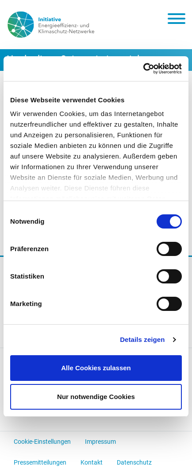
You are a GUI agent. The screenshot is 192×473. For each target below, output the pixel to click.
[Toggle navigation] (176, 20)
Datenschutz (134, 462)
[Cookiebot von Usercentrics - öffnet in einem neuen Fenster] (143, 68)
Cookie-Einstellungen (42, 441)
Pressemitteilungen (40, 462)
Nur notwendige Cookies (96, 396)
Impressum (100, 441)
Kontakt (92, 462)
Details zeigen (142, 339)
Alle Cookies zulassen (96, 368)
